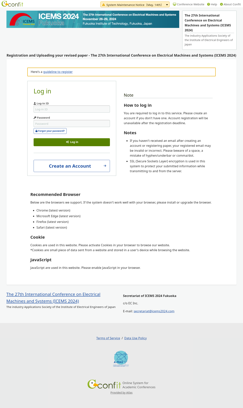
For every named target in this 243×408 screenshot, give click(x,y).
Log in (72, 142)
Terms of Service (108, 338)
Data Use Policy (135, 338)
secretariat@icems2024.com (154, 311)
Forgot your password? (50, 131)
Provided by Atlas (121, 392)
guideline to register (58, 72)
